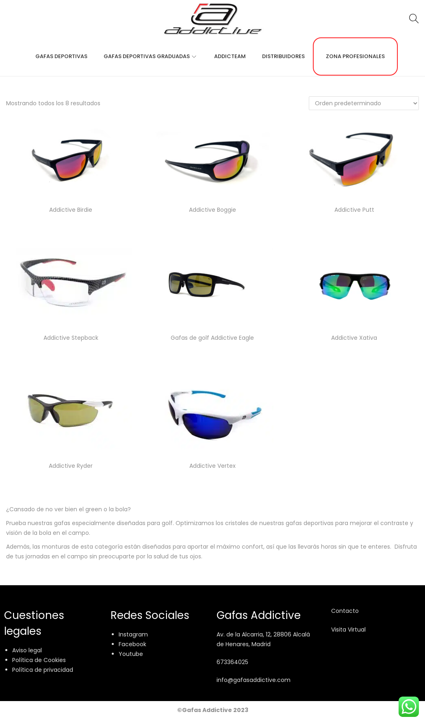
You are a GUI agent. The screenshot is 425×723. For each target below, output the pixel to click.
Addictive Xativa (354, 338)
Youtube (131, 654)
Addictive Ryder (71, 466)
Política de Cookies (39, 660)
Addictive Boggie (212, 210)
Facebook (132, 644)
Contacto (345, 611)
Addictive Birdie (70, 210)
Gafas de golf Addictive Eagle (212, 338)
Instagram (133, 634)
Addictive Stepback (70, 338)
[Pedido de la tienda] (363, 103)
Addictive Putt (354, 210)
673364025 (232, 662)
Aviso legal (27, 650)
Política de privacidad (42, 670)
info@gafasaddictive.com (254, 680)
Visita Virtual (348, 629)
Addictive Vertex (212, 466)
